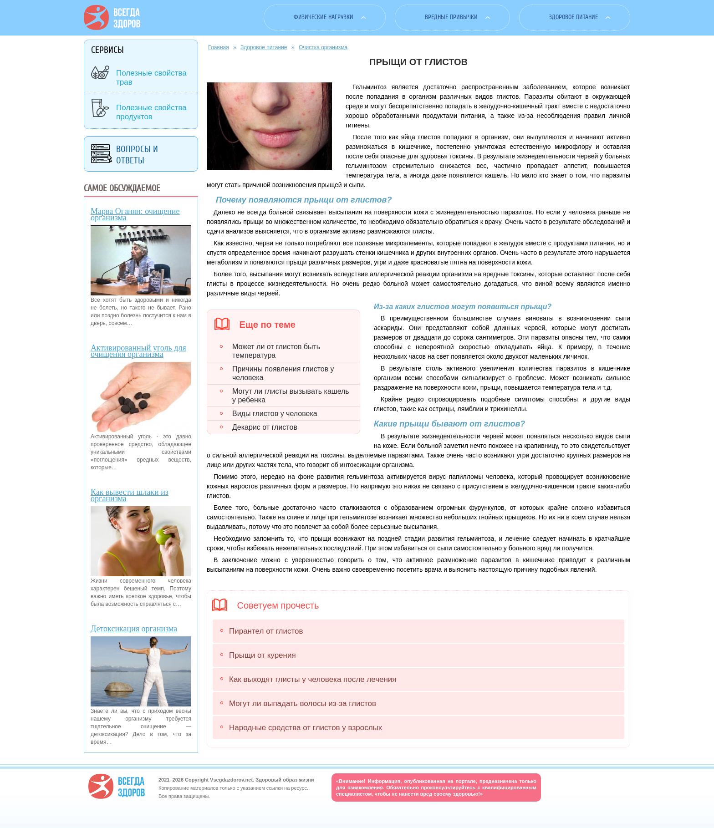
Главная (218, 47)
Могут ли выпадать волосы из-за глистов (302, 703)
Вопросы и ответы (137, 155)
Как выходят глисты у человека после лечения (313, 679)
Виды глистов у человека (274, 413)
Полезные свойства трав (151, 77)
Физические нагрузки (323, 17)
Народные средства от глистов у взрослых (305, 727)
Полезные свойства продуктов (151, 112)
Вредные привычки (451, 17)
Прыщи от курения (262, 655)
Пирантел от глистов (266, 631)
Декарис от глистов (264, 427)
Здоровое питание (573, 17)
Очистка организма (323, 47)
